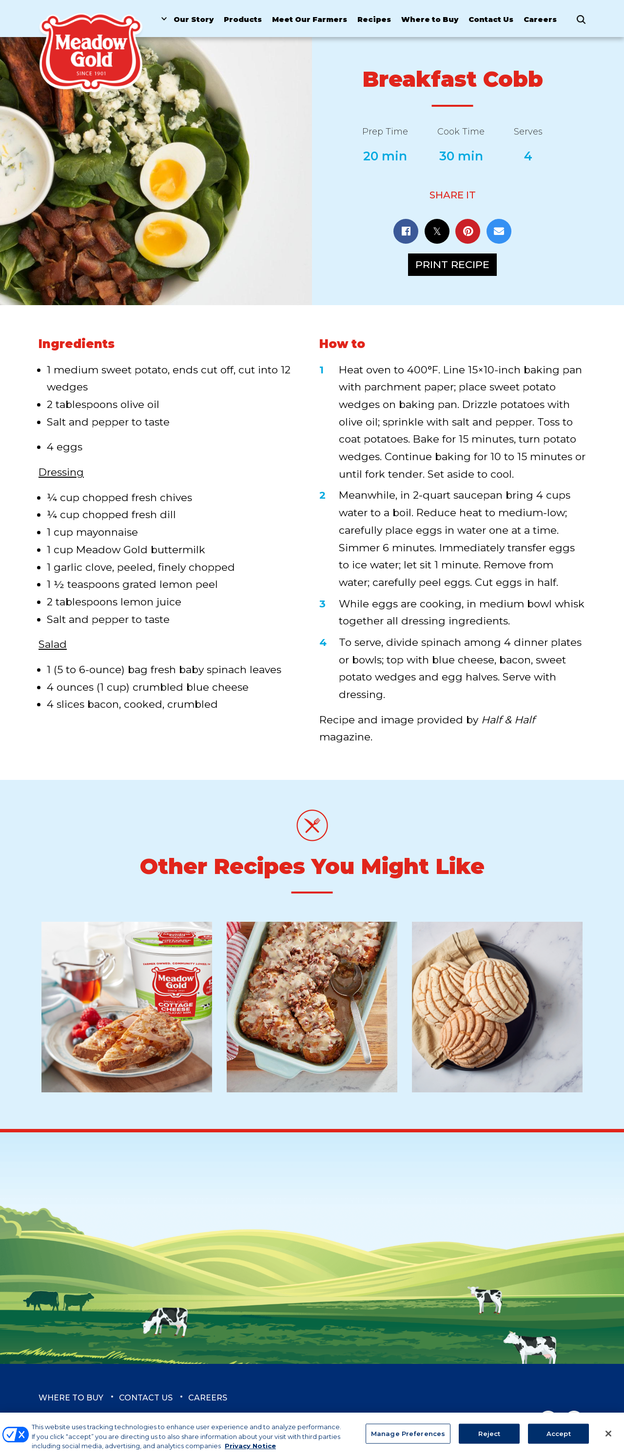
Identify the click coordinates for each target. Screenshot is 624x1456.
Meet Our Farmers (309, 19)
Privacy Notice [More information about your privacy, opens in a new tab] (250, 1451)
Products (243, 19)
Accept (558, 1438)
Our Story (194, 19)
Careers (540, 19)
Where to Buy (429, 19)
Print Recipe (452, 264)
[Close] (608, 1438)
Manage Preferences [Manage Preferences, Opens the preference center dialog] (408, 1438)
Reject (489, 1438)
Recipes (374, 19)
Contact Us (490, 19)
